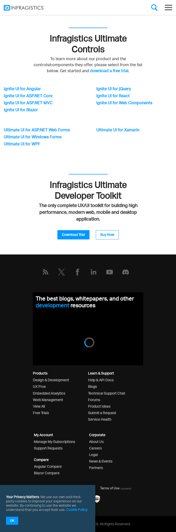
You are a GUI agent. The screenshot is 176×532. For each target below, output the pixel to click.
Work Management (48, 400)
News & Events (100, 461)
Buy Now (107, 234)
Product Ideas (99, 406)
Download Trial (73, 234)
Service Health (99, 419)
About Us (96, 441)
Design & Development (51, 380)
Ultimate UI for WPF (22, 143)
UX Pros (39, 386)
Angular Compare (48, 466)
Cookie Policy (76, 509)
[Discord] (126, 272)
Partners (96, 468)
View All (39, 406)
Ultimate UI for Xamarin (117, 129)
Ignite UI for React (113, 95)
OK (12, 520)
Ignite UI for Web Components (124, 102)
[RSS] (45, 272)
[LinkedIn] (94, 272)
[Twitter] (61, 272)
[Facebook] (77, 272)
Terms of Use (109, 488)
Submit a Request (102, 413)
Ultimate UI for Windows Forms (32, 136)
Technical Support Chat (106, 393)
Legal (93, 455)
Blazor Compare (46, 473)
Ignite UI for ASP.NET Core (28, 95)
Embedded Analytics (49, 393)
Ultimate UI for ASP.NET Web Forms (37, 129)
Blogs (92, 386)
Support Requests (48, 448)
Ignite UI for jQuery (113, 88)
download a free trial (109, 70)
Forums (94, 400)
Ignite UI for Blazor (21, 109)
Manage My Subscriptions (54, 441)
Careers (95, 448)
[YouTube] (110, 272)
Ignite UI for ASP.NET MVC (28, 102)
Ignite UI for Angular (22, 88)
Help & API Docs (101, 380)
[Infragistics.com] (29, 8)
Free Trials (41, 413)
